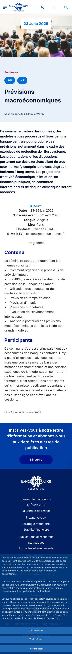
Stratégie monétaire (36, 524)
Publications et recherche (36, 537)
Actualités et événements (36, 548)
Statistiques (36, 542)
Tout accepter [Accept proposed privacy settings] (36, 630)
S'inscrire (36, 459)
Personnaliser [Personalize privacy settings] (36, 648)
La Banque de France (36, 511)
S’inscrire (35, 206)
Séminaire (11, 72)
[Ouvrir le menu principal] (5, 7)
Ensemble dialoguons (36, 499)
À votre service (36, 518)
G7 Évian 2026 (36, 505)
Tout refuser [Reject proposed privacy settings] (36, 639)
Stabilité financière (36, 529)
